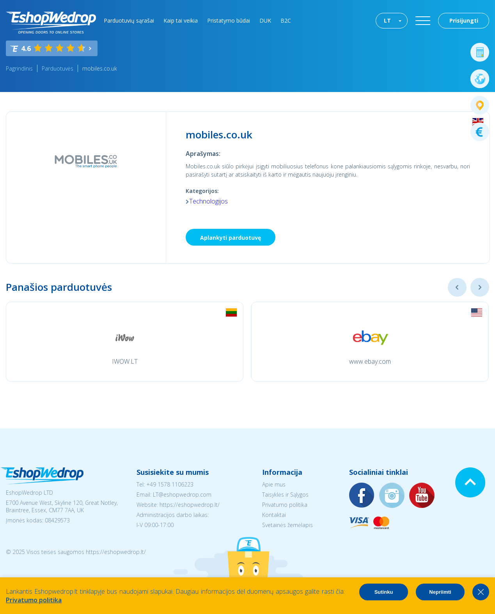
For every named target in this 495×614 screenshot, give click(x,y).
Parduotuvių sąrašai (129, 20)
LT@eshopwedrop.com (182, 494)
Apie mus (274, 484)
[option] (124, 342)
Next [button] (479, 287)
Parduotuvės (57, 68)
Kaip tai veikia (180, 20)
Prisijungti (463, 20)
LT (387, 20)
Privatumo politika (284, 504)
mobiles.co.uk (99, 68)
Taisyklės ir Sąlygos (285, 494)
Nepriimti (440, 592)
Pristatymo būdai (228, 20)
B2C (285, 20)
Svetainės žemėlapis (287, 525)
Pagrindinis (19, 68)
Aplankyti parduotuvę (230, 237)
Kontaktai (274, 514)
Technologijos (208, 201)
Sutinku (383, 592)
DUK (265, 20)
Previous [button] (457, 287)
